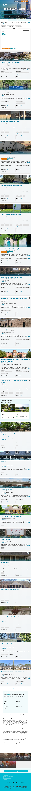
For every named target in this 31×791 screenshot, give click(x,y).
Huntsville (19, 703)
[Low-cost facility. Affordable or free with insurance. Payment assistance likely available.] (8, 278)
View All (4, 41)
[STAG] (7, 474)
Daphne (3, 35)
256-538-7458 (4, 621)
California (5, 402)
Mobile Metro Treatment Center (10, 121)
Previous (10, 687)
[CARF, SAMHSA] (7, 135)
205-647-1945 (4, 66)
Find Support (25, 1)
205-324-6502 (4, 439)
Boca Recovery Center (6, 156)
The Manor (18, 413)
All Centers (3, 26)
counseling (18, 716)
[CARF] (7, 312)
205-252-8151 (4, 304)
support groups (13, 716)
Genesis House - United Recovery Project (11, 249)
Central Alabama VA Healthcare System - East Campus (14, 381)
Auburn (3, 33)
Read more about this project (20, 786)
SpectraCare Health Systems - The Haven (12, 671)
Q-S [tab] (20, 696)
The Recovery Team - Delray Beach (8, 413)
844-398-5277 (4, 252)
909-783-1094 (4, 519)
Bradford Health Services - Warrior (11, 62)
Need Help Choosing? (13, 48)
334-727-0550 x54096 (5, 386)
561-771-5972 (4, 159)
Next (21, 687)
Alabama (8, 694)
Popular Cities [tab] (6, 696)
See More (17, 74)
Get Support (15, 782)
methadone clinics (8, 716)
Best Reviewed (18, 26)
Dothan (3, 36)
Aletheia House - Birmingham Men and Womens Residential (14, 434)
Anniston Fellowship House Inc (10, 589)
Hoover (3, 37)
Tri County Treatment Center (9, 329)
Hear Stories (18, 1)
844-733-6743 (4, 126)
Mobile (3, 40)
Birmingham (4, 34)
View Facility (11, 159)
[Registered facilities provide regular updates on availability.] (7, 137)
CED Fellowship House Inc (8, 462)
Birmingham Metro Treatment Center (11, 185)
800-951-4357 (4, 675)
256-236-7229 (4, 594)
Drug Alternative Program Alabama (11, 516)
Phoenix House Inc (6, 562)
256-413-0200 (4, 493)
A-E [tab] (10, 696)
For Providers (21, 782)
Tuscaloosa (7, 708)
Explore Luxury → (16, 771)
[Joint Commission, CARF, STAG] (7, 260)
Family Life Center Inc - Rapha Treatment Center (15, 617)
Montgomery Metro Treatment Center (11, 277)
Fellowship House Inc (7, 644)
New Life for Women (6, 489)
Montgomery (19, 706)
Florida (9, 402)
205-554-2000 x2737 (4, 365)
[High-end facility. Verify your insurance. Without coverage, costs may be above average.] (9, 157)
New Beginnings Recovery (8, 539)
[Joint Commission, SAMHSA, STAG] (7, 76)
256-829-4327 (4, 95)
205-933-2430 (4, 648)
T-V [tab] (22, 696)
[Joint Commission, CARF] (7, 375)
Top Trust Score (11, 26)
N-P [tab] (18, 696)
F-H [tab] (12, 696)
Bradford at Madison (7, 91)
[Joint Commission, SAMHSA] (7, 169)
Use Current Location (8, 13)
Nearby (2, 402)
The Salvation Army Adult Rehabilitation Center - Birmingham (15, 299)
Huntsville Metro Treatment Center (11, 214)
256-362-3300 (4, 542)
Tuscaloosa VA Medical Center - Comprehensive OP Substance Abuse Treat (15, 360)
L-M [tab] (16, 696)
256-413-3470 (4, 466)
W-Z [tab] (24, 696)
